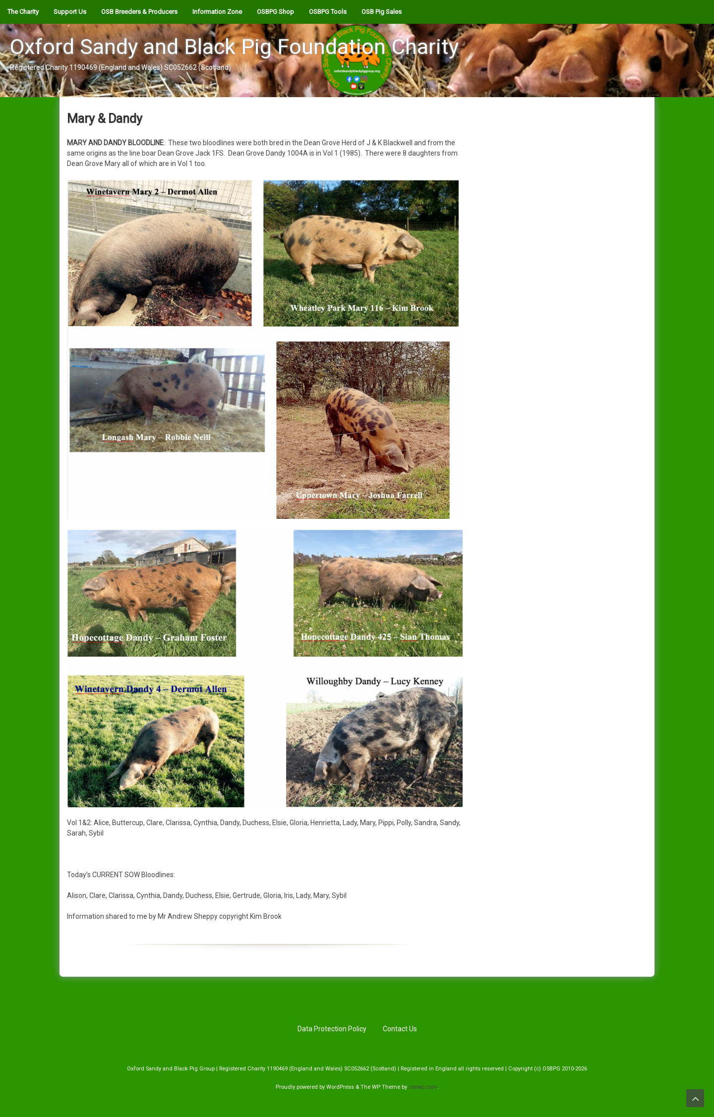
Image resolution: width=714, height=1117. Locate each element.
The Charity (23, 11)
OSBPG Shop (275, 11)
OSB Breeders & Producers (139, 11)
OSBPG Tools (328, 11)
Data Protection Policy (332, 1029)
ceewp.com (423, 1087)
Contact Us (400, 1029)
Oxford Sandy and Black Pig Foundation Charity (234, 46)
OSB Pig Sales (381, 11)
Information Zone (217, 11)
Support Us (70, 11)
